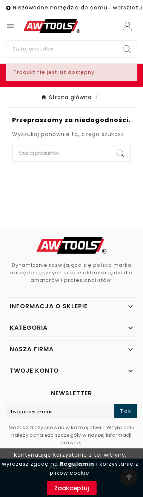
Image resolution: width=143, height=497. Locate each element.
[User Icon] (127, 26)
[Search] (61, 49)
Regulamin (77, 464)
